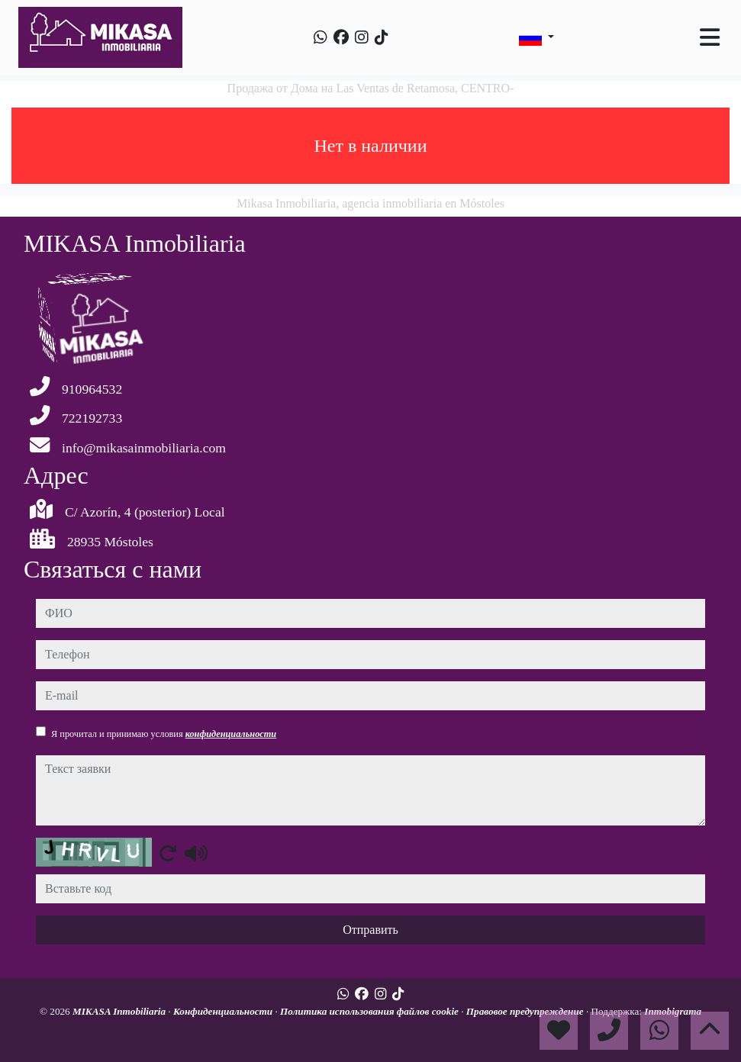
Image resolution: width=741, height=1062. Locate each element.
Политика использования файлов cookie (370, 1011)
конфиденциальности (231, 734)
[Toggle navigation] (710, 37)
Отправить (370, 929)
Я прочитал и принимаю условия (163, 734)
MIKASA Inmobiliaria (120, 1011)
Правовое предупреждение (526, 1011)
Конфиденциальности (224, 1011)
